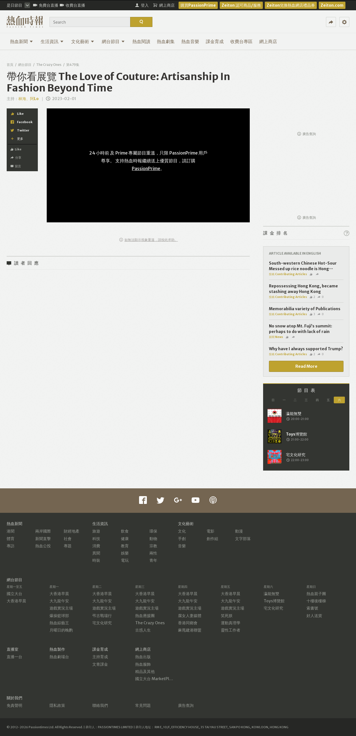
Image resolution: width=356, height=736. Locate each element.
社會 (67, 538)
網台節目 (113, 41)
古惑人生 (143, 630)
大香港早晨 (16, 600)
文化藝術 (82, 41)
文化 (182, 531)
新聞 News (276, 337)
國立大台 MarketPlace (155, 678)
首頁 (10, 65)
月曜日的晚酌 (61, 630)
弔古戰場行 (102, 615)
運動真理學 (230, 622)
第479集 (72, 65)
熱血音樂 (190, 41)
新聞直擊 (43, 538)
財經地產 (71, 531)
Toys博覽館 (274, 600)
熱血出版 (143, 656)
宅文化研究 (102, 622)
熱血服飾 (143, 664)
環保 (153, 531)
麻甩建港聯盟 (189, 630)
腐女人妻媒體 (189, 615)
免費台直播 (45, 5)
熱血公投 (43, 545)
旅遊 (96, 531)
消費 (96, 545)
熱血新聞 (21, 41)
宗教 (153, 545)
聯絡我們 (100, 705)
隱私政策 (57, 705)
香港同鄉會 (187, 622)
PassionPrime (146, 168)
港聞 (10, 531)
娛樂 (125, 553)
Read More (306, 366)
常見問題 (143, 705)
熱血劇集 (166, 41)
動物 (153, 538)
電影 (210, 531)
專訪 (10, 545)
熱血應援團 (145, 615)
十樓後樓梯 (316, 600)
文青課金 (100, 664)
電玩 (125, 560)
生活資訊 (52, 41)
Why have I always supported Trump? (306, 348)
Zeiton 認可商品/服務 (241, 5)
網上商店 (268, 41)
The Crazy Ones (48, 65)
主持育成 (100, 656)
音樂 (182, 545)
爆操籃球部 (59, 615)
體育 (10, 538)
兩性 (153, 553)
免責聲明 (14, 705)
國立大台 (14, 593)
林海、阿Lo (28, 98)
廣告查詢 (306, 134)
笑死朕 (227, 615)
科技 (96, 538)
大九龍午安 (59, 600)
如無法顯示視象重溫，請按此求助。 (148, 240)
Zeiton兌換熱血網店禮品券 (291, 5)
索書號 (312, 608)
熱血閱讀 (141, 41)
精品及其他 (145, 671)
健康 (125, 538)
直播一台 (14, 656)
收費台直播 (72, 5)
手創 (182, 538)
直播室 (12, 649)
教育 (125, 545)
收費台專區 (241, 41)
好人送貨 (314, 615)
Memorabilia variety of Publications (304, 308)
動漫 (239, 531)
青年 (153, 560)
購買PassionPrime (198, 5)
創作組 (212, 538)
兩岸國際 (43, 531)
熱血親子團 (316, 593)
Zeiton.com (332, 5)
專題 (67, 545)
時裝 (96, 560)
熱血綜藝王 (59, 622)
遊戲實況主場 (61, 608)
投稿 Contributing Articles (288, 274)
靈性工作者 (230, 630)
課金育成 (215, 41)
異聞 (96, 553)
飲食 (125, 531)
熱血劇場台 (59, 656)
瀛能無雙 (271, 593)
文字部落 (243, 538)
